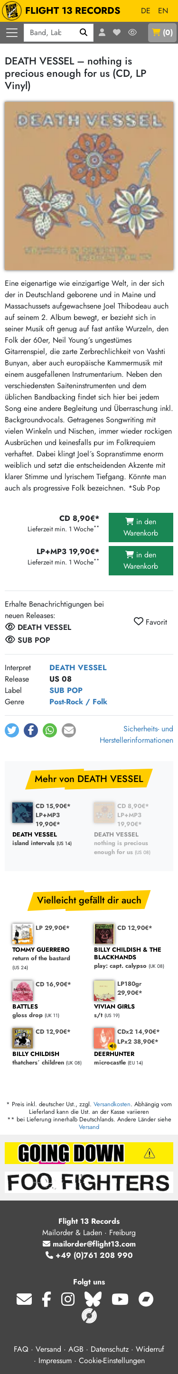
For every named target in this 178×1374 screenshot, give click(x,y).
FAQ (21, 1349)
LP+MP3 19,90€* (48, 819)
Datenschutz (110, 1349)
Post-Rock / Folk (78, 701)
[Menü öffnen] (11, 33)
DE (145, 10)
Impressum (55, 1360)
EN (163, 10)
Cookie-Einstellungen (112, 1360)
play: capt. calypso (130, 958)
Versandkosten (112, 1104)
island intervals (48, 839)
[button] (12, 730)
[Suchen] (84, 33)
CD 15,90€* (53, 805)
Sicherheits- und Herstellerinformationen (136, 734)
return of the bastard (48, 954)
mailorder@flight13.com (89, 1243)
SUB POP (66, 690)
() (162, 32)
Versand (89, 1126)
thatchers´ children (48, 1058)
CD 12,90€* (134, 927)
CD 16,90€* (53, 984)
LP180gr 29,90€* (129, 988)
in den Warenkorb (140, 527)
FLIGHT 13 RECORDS (63, 10)
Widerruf (150, 1349)
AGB (76, 1349)
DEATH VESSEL (77, 667)
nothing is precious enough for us (130, 843)
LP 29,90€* (53, 927)
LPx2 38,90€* (138, 1041)
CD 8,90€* (133, 805)
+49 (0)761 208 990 (89, 1255)
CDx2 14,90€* (138, 1031)
